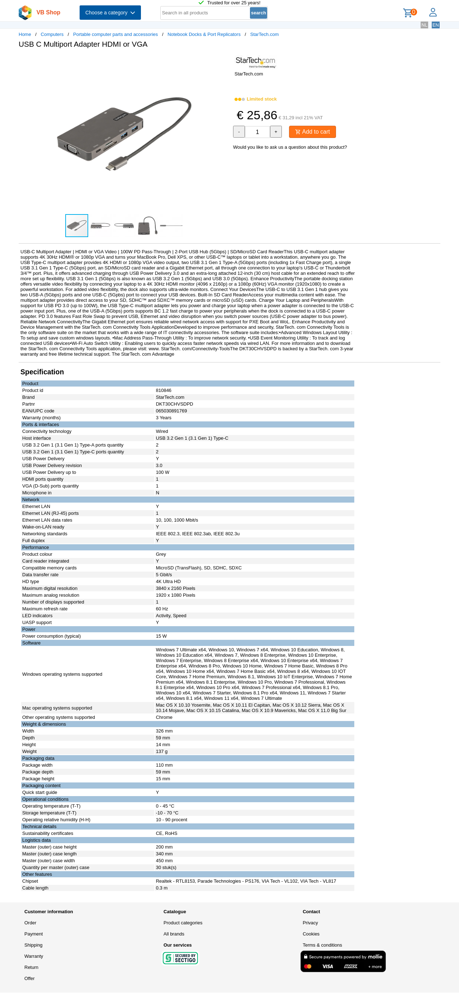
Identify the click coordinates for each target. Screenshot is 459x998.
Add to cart (312, 132)
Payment (33, 934)
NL (424, 25)
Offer (29, 978)
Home (25, 34)
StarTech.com (264, 34)
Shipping (33, 945)
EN (435, 25)
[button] (223, 61)
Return (31, 967)
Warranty (33, 956)
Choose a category (110, 12)
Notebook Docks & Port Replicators (204, 34)
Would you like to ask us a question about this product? (290, 147)
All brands (174, 934)
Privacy (310, 922)
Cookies (311, 934)
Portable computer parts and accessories (115, 34)
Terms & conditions (322, 945)
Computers (52, 34)
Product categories (183, 922)
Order (30, 922)
